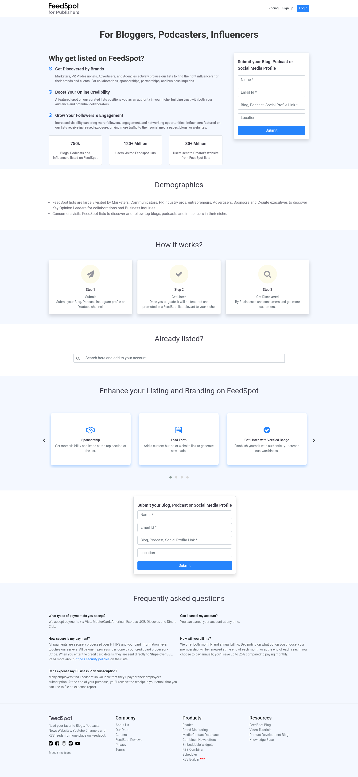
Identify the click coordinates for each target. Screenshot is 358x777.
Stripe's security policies (91, 659)
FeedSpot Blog (260, 725)
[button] (170, 477)
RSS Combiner (193, 749)
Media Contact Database (201, 735)
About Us (122, 725)
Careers (121, 735)
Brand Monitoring (195, 730)
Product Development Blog (268, 735)
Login (303, 8)
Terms (120, 749)
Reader (188, 725)
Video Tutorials (260, 730)
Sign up (287, 8)
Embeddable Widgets (198, 744)
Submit (271, 130)
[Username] (184, 358)
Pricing (273, 8)
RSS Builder (194, 759)
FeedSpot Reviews (129, 740)
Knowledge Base (261, 740)
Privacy (121, 744)
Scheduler (190, 754)
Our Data (122, 730)
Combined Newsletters (199, 740)
